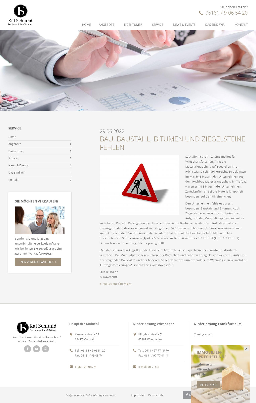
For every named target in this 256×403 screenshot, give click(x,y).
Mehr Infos (208, 385)
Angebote (106, 25)
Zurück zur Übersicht (117, 284)
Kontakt (241, 25)
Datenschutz (155, 395)
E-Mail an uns (81, 366)
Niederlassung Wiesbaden (154, 324)
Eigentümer (133, 25)
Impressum (138, 395)
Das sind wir (215, 25)
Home (86, 25)
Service (157, 25)
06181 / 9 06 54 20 (223, 12)
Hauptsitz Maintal (84, 324)
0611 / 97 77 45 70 (157, 350)
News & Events (184, 25)
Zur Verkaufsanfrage (37, 262)
